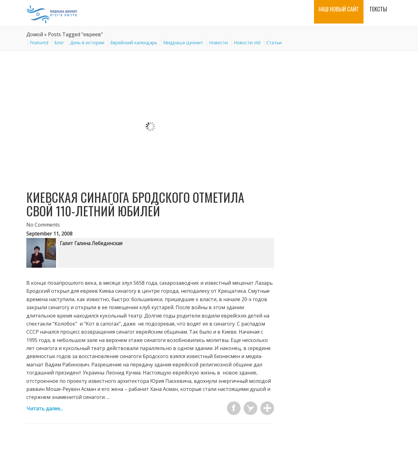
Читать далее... (44, 408)
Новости (218, 42)
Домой (34, 34)
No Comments (43, 224)
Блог (59, 42)
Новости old (247, 42)
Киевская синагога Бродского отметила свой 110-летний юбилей (135, 204)
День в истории (87, 42)
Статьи (274, 42)
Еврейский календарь (133, 42)
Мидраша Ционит (183, 42)
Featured (39, 42)
